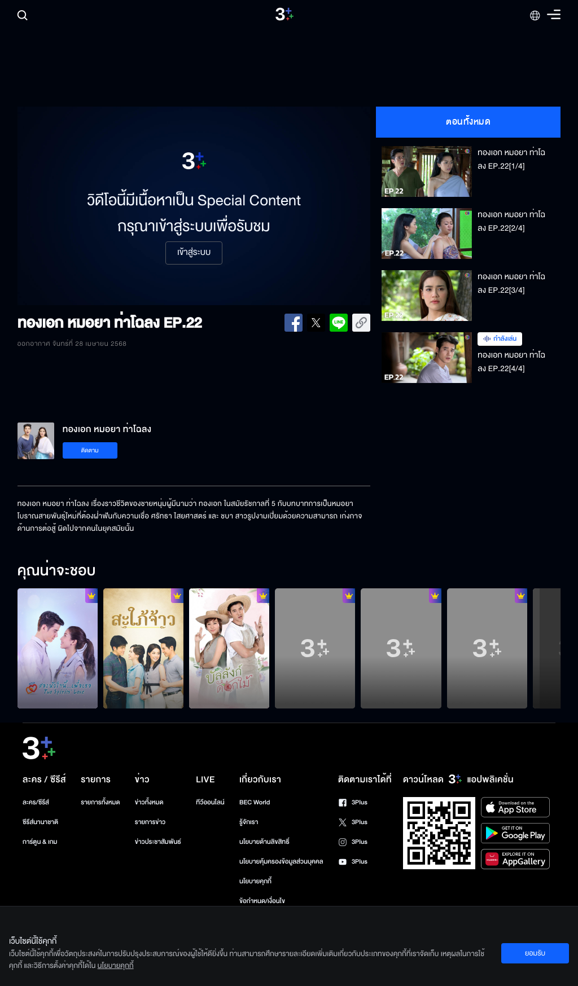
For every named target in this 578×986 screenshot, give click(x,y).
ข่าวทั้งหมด (149, 802)
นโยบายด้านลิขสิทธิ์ (264, 842)
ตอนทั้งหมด (468, 122)
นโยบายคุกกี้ (255, 881)
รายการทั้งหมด (100, 802)
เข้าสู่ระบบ (194, 252)
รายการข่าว (150, 822)
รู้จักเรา (248, 822)
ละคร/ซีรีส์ (36, 802)
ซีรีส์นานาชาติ (40, 822)
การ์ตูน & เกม (40, 842)
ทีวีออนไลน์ (210, 802)
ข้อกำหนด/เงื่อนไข (262, 901)
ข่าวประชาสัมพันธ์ (158, 842)
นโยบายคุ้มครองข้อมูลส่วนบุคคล (281, 861)
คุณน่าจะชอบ (56, 571)
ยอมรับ (535, 953)
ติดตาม (90, 450)
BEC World (254, 802)
